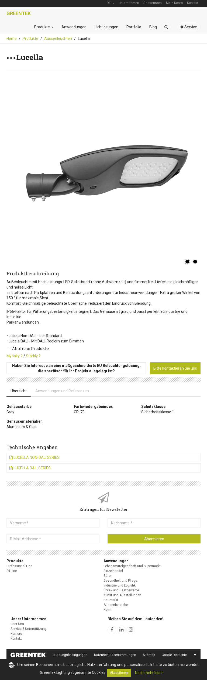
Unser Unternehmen (28, 619)
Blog (153, 27)
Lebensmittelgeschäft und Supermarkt (132, 566)
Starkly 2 (33, 356)
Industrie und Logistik (120, 585)
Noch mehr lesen (149, 673)
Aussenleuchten (58, 38)
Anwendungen (74, 27)
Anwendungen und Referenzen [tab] (62, 391)
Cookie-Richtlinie (174, 655)
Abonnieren (154, 539)
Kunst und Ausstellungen (122, 595)
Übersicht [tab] (19, 391)
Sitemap (149, 655)
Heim (107, 610)
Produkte (43, 27)
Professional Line (19, 566)
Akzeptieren (119, 673)
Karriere (16, 634)
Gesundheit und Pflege (120, 580)
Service (188, 27)
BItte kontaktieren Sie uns (175, 368)
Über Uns (17, 624)
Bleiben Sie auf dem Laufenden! (135, 619)
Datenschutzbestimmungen (115, 655)
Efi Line (11, 571)
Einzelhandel (113, 571)
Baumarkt (111, 600)
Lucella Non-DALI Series (34, 457)
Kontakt (16, 638)
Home (11, 38)
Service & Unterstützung (29, 629)
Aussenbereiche (116, 605)
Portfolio (133, 27)
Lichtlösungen (106, 27)
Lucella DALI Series (30, 468)
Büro (107, 576)
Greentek (18, 13)
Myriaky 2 (14, 356)
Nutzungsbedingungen (70, 655)
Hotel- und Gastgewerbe (121, 590)
